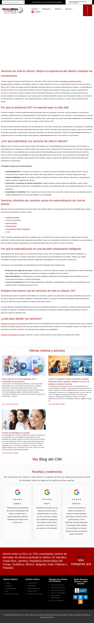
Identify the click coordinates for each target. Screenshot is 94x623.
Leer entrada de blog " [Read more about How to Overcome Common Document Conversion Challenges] (10, 404)
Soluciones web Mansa (60, 615)
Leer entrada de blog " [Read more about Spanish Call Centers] (10, 453)
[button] (79, 2)
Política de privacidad (75, 615)
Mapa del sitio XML (48, 617)
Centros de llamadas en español (15, 433)
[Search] (23, 2)
